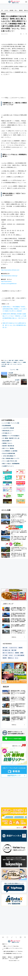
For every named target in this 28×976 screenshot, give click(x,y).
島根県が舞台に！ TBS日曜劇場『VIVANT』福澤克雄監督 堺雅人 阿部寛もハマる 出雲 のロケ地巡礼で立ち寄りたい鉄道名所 (15, 309)
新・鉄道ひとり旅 (6, 650)
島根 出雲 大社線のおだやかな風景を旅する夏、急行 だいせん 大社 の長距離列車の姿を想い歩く (14, 325)
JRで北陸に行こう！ (7, 433)
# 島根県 (15, 362)
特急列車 (20, 647)
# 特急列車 (3, 362)
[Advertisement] (14, 344)
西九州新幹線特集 (6, 425)
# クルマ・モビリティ (17, 364)
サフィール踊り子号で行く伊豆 (9, 461)
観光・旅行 (5, 647)
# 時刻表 (16, 360)
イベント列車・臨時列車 (19, 655)
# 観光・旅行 (11, 360)
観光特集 (11, 10)
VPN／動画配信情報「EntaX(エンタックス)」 (13, 953)
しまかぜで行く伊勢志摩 (8, 428)
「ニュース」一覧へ (14, 369)
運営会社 (10, 957)
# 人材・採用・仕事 (5, 364)
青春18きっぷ (11, 657)
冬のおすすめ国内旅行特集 (8, 453)
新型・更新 (14, 650)
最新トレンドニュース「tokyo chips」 (11, 946)
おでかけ (6, 10)
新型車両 (21, 10)
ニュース (3, 13)
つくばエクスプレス (13, 647)
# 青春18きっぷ (9, 362)
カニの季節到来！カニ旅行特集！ (10, 450)
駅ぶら (16, 10)
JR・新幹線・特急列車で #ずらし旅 (10, 438)
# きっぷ (6, 360)
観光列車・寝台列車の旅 (8, 445)
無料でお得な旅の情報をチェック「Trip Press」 (13, 951)
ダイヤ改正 (5, 655)
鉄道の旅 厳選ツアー (7, 440)
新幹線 (21, 652)
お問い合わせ (5, 958)
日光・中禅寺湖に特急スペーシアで (10, 458)
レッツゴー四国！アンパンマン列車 (10, 423)
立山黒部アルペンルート (8, 466)
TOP (2, 10)
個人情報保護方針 (17, 957)
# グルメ (19, 362)
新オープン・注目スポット (8, 652)
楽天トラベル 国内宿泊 (8, 448)
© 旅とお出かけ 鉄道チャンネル (14, 960)
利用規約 (4, 957)
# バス (11, 364)
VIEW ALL (14, 637)
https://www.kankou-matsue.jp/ (9, 275)
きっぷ (16, 657)
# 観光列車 (3, 366)
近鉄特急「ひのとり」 (7, 443)
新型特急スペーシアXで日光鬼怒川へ (11, 435)
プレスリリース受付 (14, 958)
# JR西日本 (21, 360)
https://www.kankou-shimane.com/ (10, 270)
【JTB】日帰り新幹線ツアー (9, 456)
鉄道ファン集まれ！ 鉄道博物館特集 (10, 463)
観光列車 (4, 657)
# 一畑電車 (24, 362)
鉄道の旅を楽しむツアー (8, 430)
